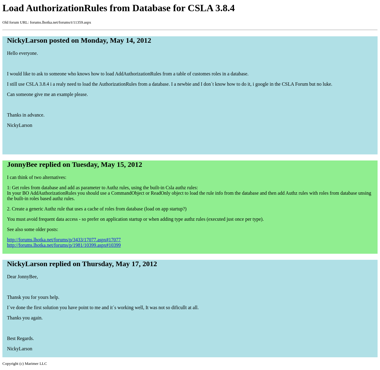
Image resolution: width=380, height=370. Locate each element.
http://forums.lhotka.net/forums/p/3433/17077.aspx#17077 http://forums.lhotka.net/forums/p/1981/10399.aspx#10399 (64, 242)
